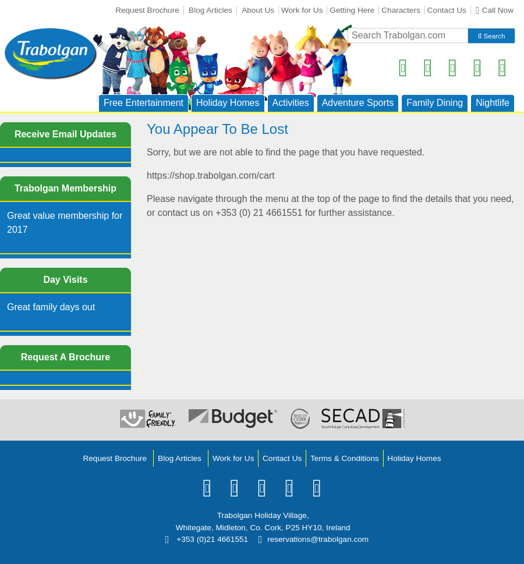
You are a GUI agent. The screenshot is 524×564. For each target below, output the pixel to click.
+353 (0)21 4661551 (206, 539)
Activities (290, 103)
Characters (400, 10)
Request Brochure (147, 10)
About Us (258, 10)
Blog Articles (210, 10)
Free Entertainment (143, 103)
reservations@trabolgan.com (313, 539)
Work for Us (302, 10)
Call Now (495, 10)
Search (491, 36)
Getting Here (352, 10)
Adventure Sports (358, 103)
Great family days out (51, 307)
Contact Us (446, 10)
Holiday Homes (227, 103)
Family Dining (434, 103)
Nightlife (492, 103)
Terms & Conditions (344, 458)
